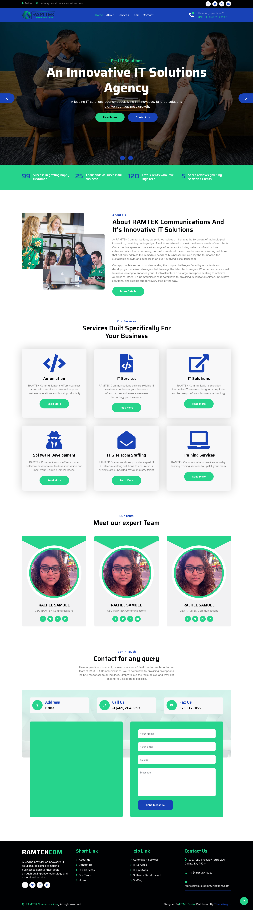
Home (99, 15)
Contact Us (143, 117)
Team (136, 15)
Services (123, 15)
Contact (148, 15)
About (110, 15)
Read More (110, 117)
